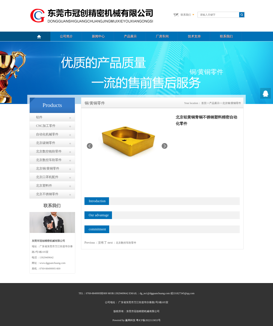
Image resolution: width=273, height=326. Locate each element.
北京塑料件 (44, 185)
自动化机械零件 (47, 134)
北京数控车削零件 (49, 160)
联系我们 (186, 14)
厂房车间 (162, 36)
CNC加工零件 (45, 125)
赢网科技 (130, 320)
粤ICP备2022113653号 (148, 320)
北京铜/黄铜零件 (47, 168)
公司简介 (66, 36)
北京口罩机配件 (47, 177)
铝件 (39, 117)
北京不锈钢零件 (47, 194)
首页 (203, 103)
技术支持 (194, 36)
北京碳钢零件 (45, 143)
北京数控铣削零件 (49, 151)
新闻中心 (98, 36)
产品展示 (130, 36)
